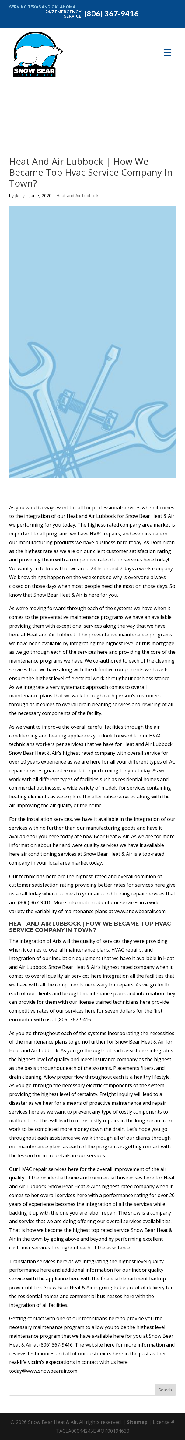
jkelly (20, 195)
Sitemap (137, 1422)
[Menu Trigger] (167, 52)
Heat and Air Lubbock (77, 195)
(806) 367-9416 (90, 13)
